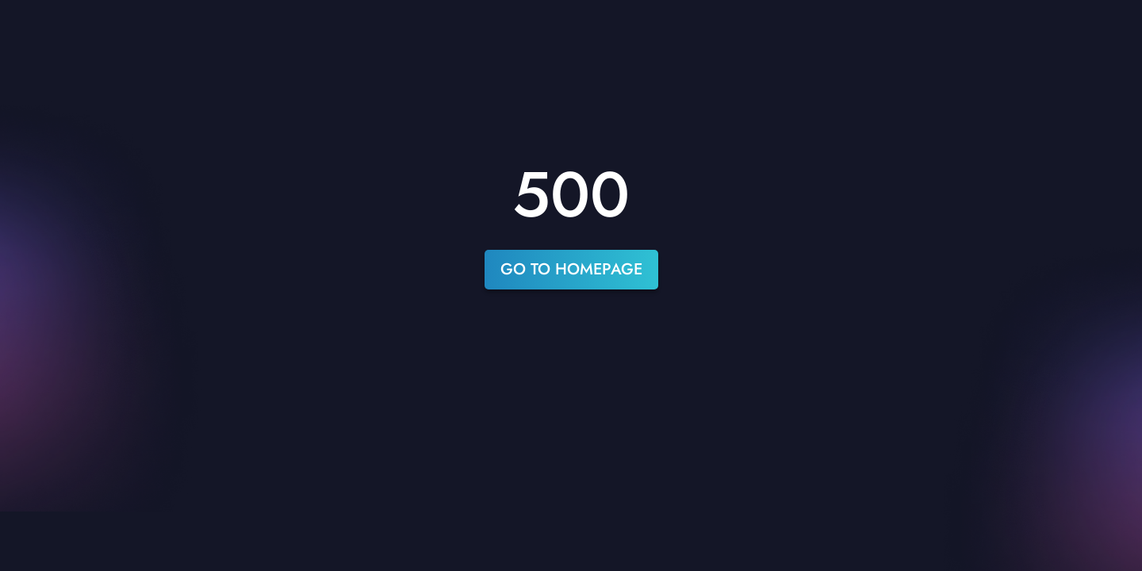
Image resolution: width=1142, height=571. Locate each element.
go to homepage (571, 269)
